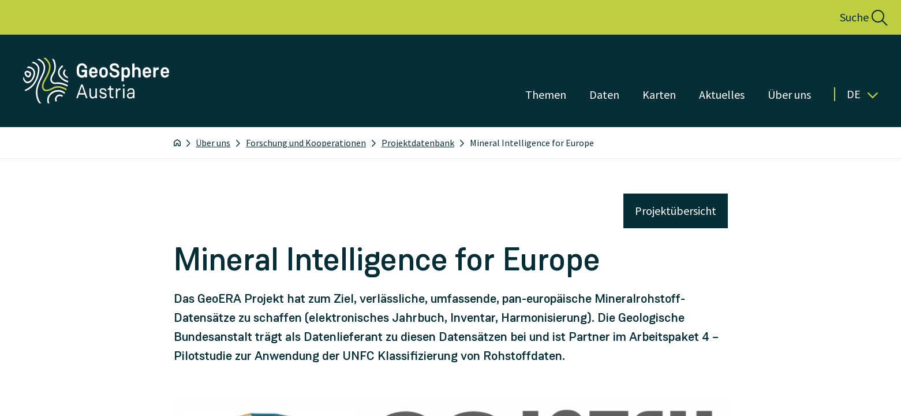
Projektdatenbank (418, 143)
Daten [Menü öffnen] (604, 94)
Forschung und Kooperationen (306, 143)
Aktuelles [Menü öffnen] (722, 94)
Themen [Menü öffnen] (545, 94)
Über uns (213, 143)
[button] (851, 17)
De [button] (862, 94)
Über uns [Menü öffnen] (789, 94)
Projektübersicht (675, 210)
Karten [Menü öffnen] (659, 94)
